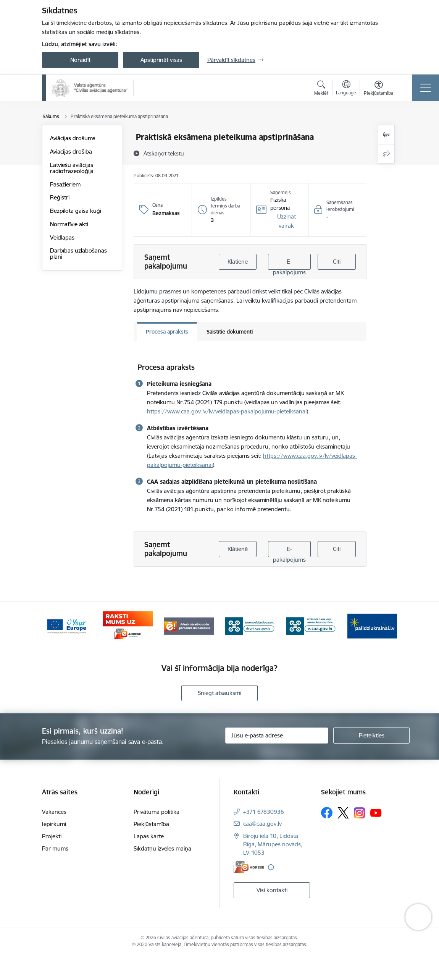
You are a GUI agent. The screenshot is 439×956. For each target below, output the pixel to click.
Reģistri (59, 197)
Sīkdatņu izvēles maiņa (162, 848)
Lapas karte (149, 836)
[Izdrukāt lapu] (386, 134)
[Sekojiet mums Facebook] (326, 812)
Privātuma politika (156, 811)
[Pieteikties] (371, 736)
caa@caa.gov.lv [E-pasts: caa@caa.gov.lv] (262, 823)
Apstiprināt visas (161, 59)
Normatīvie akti (69, 224)
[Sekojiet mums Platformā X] (343, 812)
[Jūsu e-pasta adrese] (276, 736)
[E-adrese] (249, 867)
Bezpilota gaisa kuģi (75, 210)
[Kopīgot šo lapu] (386, 153)
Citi (337, 261)
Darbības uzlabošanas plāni (78, 253)
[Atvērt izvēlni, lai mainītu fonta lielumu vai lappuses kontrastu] (378, 89)
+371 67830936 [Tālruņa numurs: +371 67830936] (263, 811)
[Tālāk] (384, 626)
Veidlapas (62, 237)
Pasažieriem (65, 184)
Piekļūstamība (151, 824)
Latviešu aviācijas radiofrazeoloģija (72, 168)
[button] (286, 221)
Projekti (51, 836)
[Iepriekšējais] (54, 626)
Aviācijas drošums (72, 138)
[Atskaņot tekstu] (164, 153)
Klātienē (238, 261)
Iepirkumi (54, 824)
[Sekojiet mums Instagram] (359, 812)
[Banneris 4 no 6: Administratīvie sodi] (250, 625)
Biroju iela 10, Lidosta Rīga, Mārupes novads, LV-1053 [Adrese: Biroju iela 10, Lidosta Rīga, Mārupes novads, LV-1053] (272, 844)
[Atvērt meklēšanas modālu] (321, 89)
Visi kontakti (272, 890)
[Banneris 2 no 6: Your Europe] (128, 625)
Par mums (55, 848)
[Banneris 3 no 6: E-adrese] (189, 625)
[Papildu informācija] (271, 867)
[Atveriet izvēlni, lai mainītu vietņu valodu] (346, 88)
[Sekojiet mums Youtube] (376, 812)
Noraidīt (80, 59)
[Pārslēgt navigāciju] (425, 88)
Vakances (54, 811)
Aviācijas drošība (71, 151)
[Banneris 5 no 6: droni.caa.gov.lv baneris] (311, 625)
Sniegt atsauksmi (219, 693)
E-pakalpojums (289, 264)
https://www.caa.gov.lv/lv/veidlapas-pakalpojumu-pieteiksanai (227, 411)
